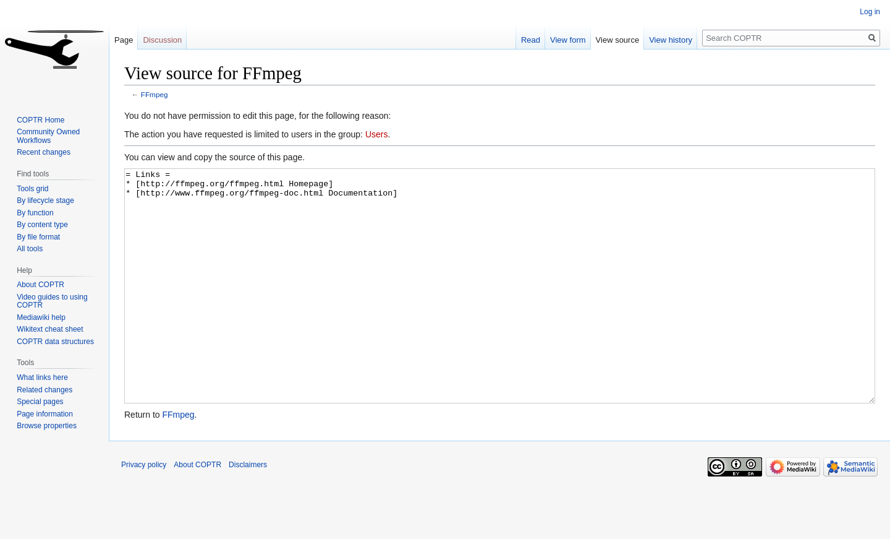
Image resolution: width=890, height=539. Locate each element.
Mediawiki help (41, 317)
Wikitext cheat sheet (50, 329)
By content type (42, 224)
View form (568, 40)
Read (530, 40)
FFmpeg (154, 94)
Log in (870, 11)
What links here (42, 377)
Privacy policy (143, 511)
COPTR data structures (55, 341)
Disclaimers (248, 511)
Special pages (40, 401)
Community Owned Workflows (48, 136)
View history (670, 40)
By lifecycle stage (45, 200)
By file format (38, 237)
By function (35, 213)
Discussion (162, 40)
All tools (30, 248)
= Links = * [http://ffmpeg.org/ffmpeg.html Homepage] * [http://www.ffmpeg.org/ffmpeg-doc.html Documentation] (499, 309)
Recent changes (43, 152)
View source (618, 40)
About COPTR (40, 284)
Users (376, 134)
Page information (45, 414)
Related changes (44, 390)
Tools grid (32, 188)
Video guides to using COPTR (52, 301)
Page (123, 40)
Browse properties (47, 425)
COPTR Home (40, 120)
